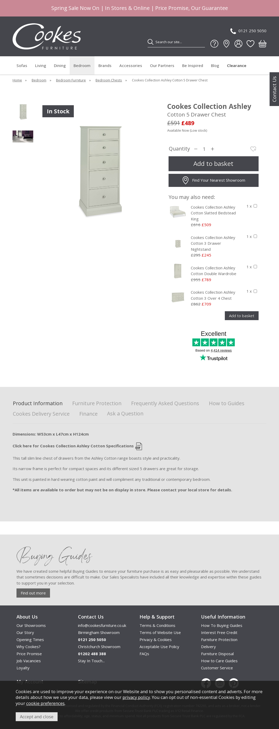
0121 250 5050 (248, 31)
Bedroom (82, 65)
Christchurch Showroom (99, 646)
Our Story (25, 632)
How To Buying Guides (221, 625)
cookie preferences (45, 703)
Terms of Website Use (160, 632)
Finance (88, 414)
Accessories (130, 65)
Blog (215, 65)
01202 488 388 (92, 653)
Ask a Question (125, 413)
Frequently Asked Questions (165, 403)
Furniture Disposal (217, 653)
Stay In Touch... (91, 660)
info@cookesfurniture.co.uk (102, 625)
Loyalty (23, 667)
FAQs (144, 653)
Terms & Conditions (157, 625)
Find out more (33, 593)
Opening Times (30, 639)
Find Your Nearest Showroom (213, 180)
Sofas (21, 65)
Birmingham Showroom (99, 632)
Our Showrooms (31, 625)
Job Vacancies (28, 660)
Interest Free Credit (219, 632)
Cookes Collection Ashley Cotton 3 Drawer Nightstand (213, 243)
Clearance (236, 65)
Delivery (208, 646)
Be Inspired (192, 65)
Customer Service (217, 667)
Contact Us (274, 89)
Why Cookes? (28, 646)
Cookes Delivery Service (41, 414)
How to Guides (226, 403)
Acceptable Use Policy (159, 646)
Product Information (38, 403)
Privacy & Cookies (156, 639)
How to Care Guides (219, 660)
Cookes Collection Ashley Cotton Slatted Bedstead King (213, 212)
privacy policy (136, 697)
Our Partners (162, 65)
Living (40, 65)
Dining (60, 65)
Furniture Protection (96, 403)
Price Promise (29, 653)
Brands (104, 65)
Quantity (179, 149)
